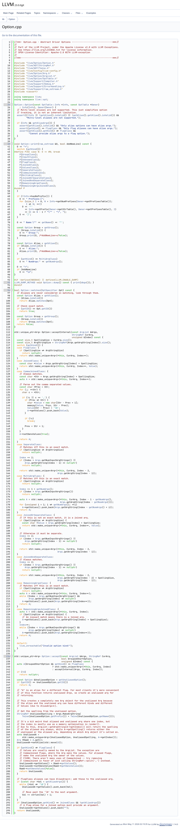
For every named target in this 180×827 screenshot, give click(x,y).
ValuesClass (29, 167)
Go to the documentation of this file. (22, 35)
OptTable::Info (51, 104)
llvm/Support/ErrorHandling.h (45, 86)
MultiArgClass (30, 175)
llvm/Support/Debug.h (40, 83)
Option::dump (51, 282)
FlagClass (51, 128)
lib (3, 19)
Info (65, 104)
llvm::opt (41, 99)
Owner (94, 104)
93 (7, 282)
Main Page (8, 13)
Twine (25, 716)
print (30, 235)
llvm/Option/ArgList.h (41, 76)
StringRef (78, 334)
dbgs (83, 282)
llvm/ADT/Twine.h (37, 68)
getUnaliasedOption (70, 679)
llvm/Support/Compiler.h (42, 81)
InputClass (28, 157)
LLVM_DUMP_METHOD (24, 282)
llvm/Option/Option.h (40, 63)
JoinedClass (29, 164)
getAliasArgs (40, 123)
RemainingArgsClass (34, 183)
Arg (19, 740)
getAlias (45, 115)
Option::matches (30, 290)
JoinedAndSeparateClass (36, 180)
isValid (59, 115)
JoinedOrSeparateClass (36, 177)
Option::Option (23, 104)
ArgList (84, 332)
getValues (67, 763)
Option (12, 19)
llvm (37, 96)
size (65, 340)
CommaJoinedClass (32, 172)
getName (46, 222)
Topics (37, 13)
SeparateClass (30, 170)
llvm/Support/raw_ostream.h (44, 89)
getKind (33, 128)
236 (7, 656)
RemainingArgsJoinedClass (38, 185)
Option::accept (51, 656)
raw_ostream (46, 143)
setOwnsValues (35, 768)
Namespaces (50, 13)
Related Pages (24, 13)
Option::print (29, 143)
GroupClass (28, 154)
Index (22, 457)
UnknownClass (30, 159)
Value (38, 363)
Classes (67, 13)
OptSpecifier (50, 290)
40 (7, 143)
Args (37, 460)
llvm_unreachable (29, 645)
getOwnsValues (69, 765)
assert (21, 115)
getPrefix (57, 716)
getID (25, 308)
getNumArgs (52, 261)
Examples (91, 13)
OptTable (83, 104)
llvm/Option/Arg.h (38, 73)
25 (7, 104)
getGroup (49, 227)
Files (79, 13)
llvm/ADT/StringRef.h (40, 65)
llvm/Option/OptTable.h (41, 78)
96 (7, 290)
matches (41, 300)
